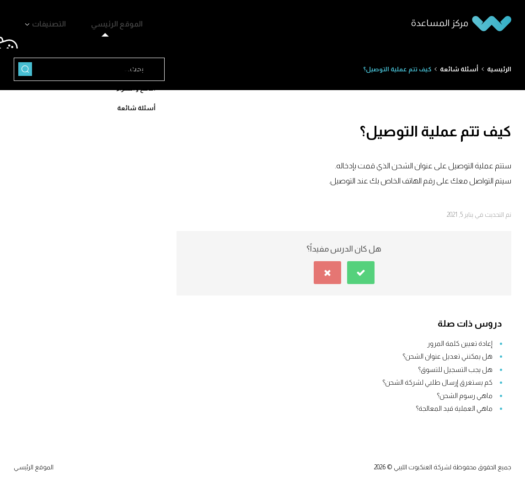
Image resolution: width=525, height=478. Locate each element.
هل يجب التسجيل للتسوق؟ (455, 365)
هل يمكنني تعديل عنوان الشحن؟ (447, 352)
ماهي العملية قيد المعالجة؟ (454, 404)
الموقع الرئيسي (96, 22)
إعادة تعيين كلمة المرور (460, 339)
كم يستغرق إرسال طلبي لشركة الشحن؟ (437, 378)
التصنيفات (42, 22)
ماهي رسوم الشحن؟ (465, 391)
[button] (361, 268)
